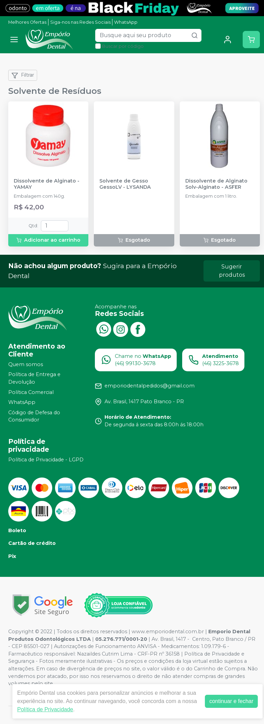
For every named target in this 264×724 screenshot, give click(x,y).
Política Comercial (31, 392)
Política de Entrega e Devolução (34, 378)
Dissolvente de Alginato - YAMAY (46, 184)
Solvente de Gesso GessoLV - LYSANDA (125, 184)
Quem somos (25, 364)
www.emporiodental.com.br (168, 631)
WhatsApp (126, 22)
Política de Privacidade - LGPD (46, 460)
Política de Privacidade (45, 709)
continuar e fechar (231, 701)
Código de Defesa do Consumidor (34, 416)
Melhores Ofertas (27, 22)
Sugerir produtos (232, 270)
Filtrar (22, 75)
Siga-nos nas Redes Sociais (80, 22)
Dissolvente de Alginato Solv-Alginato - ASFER (216, 184)
